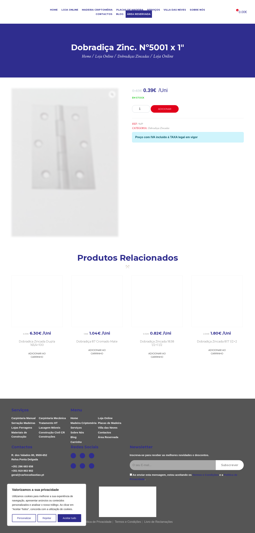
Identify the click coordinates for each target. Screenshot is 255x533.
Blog (119, 14)
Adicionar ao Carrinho (37, 355)
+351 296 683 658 (22, 466)
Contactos (104, 14)
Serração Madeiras (23, 422)
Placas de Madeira (129, 9)
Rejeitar (46, 518)
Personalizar (24, 518)
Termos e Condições (205, 474)
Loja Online (69, 9)
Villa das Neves (175, 9)
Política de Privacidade (96, 521)
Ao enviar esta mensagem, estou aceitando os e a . (183, 476)
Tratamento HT (48, 422)
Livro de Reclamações (158, 521)
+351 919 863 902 (22, 470)
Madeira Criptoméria (97, 9)
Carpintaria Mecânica (52, 418)
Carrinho (76, 441)
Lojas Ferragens (21, 427)
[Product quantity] (141, 109)
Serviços (153, 9)
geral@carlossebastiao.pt (27, 474)
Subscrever (229, 465)
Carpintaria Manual (23, 418)
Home (54, 9)
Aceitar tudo (69, 518)
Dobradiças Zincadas (158, 128)
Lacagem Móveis (49, 427)
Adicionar (164, 109)
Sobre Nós (197, 9)
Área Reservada (139, 14)
